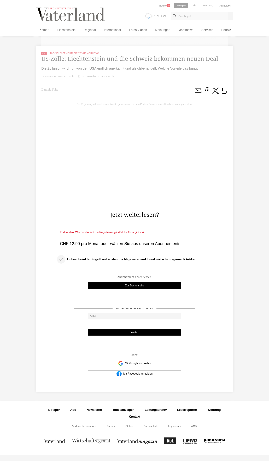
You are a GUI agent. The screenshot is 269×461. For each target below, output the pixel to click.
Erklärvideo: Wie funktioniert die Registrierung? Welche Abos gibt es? (102, 238)
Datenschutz (151, 432)
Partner (111, 432)
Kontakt (134, 422)
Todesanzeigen (123, 416)
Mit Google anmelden (134, 369)
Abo (73, 416)
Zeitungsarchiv (156, 416)
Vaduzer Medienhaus (84, 432)
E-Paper (54, 416)
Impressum (174, 432)
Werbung (214, 416)
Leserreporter (187, 416)
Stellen (129, 432)
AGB (194, 432)
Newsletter (94, 416)
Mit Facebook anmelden (134, 379)
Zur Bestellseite (134, 291)
